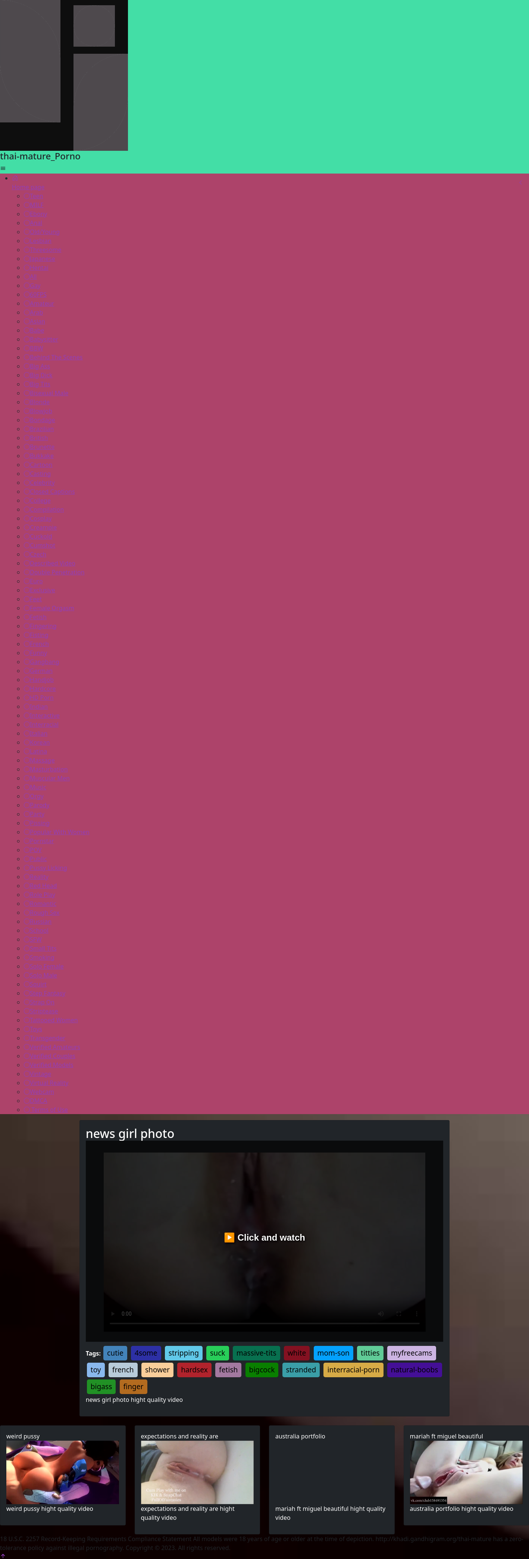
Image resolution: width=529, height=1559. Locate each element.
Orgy (34, 796)
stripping (184, 1353)
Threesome (42, 250)
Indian (36, 706)
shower (157, 1370)
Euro (33, 581)
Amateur (39, 303)
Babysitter (41, 339)
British (36, 438)
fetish (228, 1370)
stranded (301, 1370)
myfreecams (411, 1353)
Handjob (39, 680)
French (36, 644)
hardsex (194, 1370)
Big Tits (37, 384)
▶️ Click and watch (264, 1237)
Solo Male (40, 975)
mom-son (333, 1353)
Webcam (39, 1092)
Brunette (39, 447)
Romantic (40, 903)
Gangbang (41, 662)
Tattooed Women (51, 1020)
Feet (33, 599)
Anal (33, 223)
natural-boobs (414, 1370)
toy (96, 1370)
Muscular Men (47, 778)
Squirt (35, 984)
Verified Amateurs (52, 1047)
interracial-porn (353, 1370)
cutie (115, 1353)
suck (217, 1353)
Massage (39, 760)
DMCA (35, 1101)
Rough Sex (41, 912)
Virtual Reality (46, 1083)
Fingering (40, 626)
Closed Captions (49, 491)
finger (133, 1386)
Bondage (39, 420)
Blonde (37, 402)
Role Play (39, 895)
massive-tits (256, 1353)
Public (35, 859)
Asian (34, 321)
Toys (33, 1029)
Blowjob (38, 411)
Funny (35, 653)
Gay (32, 285)
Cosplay (38, 518)
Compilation (44, 509)
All (30, 276)
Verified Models (48, 1065)
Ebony (35, 214)
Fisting (36, 635)
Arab (33, 312)
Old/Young (42, 232)
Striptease (41, 1011)
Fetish (35, 617)
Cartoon (38, 465)
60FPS (35, 294)
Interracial (41, 724)
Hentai (36, 268)
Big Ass (37, 366)
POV (33, 850)
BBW (33, 348)
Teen (33, 196)
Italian (35, 733)
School (36, 930)
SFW (33, 939)
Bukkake (39, 456)
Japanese (39, 259)
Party (34, 814)
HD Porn (39, 697)
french (123, 1370)
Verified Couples (49, 1056)
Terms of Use (46, 1110)
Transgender (44, 1038)
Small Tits (40, 948)
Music (35, 787)
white (297, 1353)
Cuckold (38, 536)
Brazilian (39, 429)
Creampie (40, 527)
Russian (37, 921)
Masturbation (46, 769)
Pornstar (39, 841)
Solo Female (44, 966)
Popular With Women (57, 832)
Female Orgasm (49, 608)
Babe (34, 330)
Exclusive (39, 590)
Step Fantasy (44, 993)
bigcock (262, 1370)
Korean (37, 742)
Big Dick (38, 375)
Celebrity (39, 482)
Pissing (37, 823)
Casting (37, 474)
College (37, 500)
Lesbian (37, 241)
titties (370, 1353)
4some (146, 1353)
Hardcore (40, 689)
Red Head (40, 886)
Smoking (39, 957)
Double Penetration (54, 572)
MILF (34, 205)
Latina (35, 751)
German (38, 671)
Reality (36, 877)
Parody (37, 805)
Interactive (42, 715)
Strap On (39, 1002)
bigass (101, 1386)
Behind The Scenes (53, 357)
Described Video (49, 563)
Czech (35, 554)
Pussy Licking (45, 868)
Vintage (37, 1074)
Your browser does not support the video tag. (62, 1472)
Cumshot (39, 545)
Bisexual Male (46, 393)
